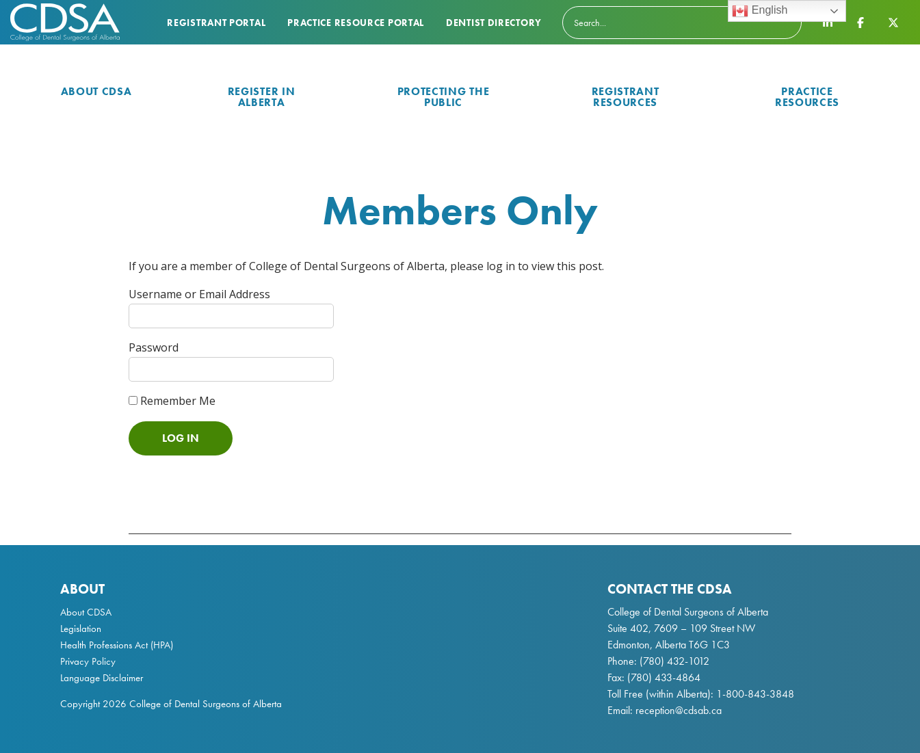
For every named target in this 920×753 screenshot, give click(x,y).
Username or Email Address (199, 294)
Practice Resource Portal (355, 22)
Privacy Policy (88, 661)
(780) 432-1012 (674, 661)
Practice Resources (807, 96)
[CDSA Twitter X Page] (893, 21)
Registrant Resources (625, 96)
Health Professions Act (104, 645)
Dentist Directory (494, 22)
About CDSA (96, 91)
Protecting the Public (443, 96)
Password (154, 347)
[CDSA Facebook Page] (860, 21)
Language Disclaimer (101, 678)
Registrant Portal (216, 22)
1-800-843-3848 (753, 694)
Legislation (80, 628)
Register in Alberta (261, 96)
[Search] (682, 22)
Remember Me (172, 400)
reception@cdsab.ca (678, 710)
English (759, 11)
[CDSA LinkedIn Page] (827, 21)
